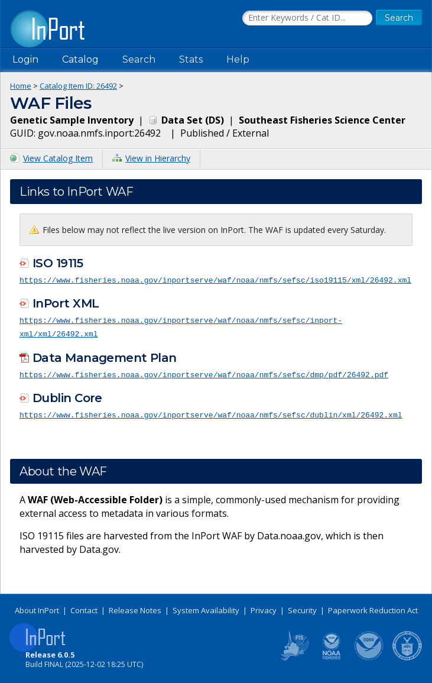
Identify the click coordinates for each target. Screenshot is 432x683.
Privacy (264, 608)
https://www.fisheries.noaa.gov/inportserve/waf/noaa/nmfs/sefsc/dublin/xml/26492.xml (211, 412)
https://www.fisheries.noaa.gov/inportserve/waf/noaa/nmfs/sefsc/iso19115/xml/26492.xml (215, 279)
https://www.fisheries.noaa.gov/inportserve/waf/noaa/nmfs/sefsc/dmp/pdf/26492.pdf (204, 372)
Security (302, 608)
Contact (84, 608)
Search (138, 59)
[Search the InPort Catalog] (307, 18)
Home (20, 85)
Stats (191, 59)
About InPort (37, 608)
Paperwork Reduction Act (373, 608)
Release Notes (135, 608)
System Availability (206, 608)
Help (237, 59)
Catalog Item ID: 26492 (78, 85)
